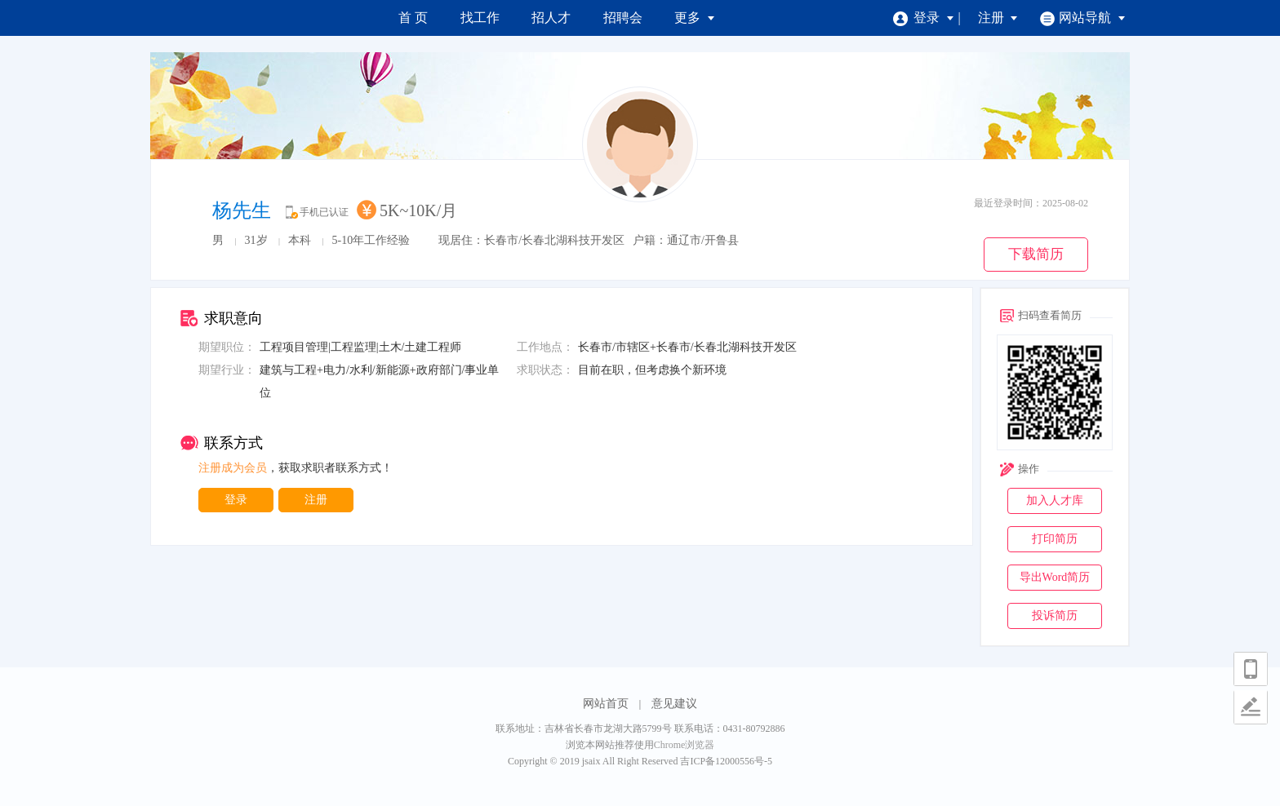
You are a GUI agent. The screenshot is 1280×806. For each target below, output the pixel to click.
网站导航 (1083, 17)
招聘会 (622, 17)
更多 (694, 17)
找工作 (480, 17)
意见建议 (674, 704)
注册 (998, 17)
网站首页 (606, 704)
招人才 (551, 17)
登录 (923, 17)
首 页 (413, 17)
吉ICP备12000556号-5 (726, 761)
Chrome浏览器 (684, 745)
